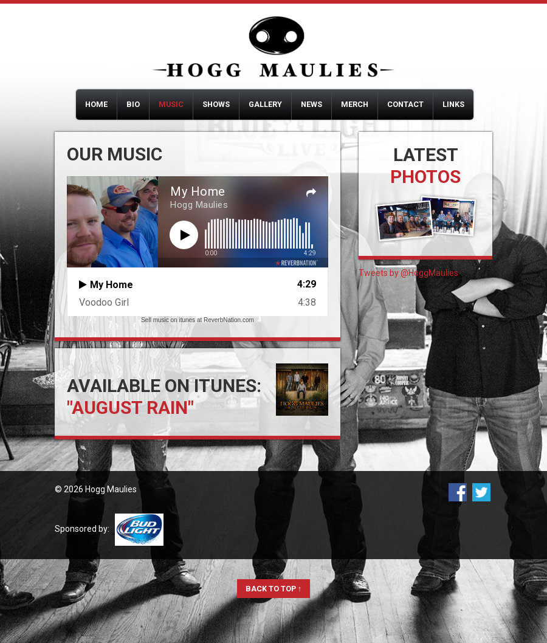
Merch (354, 104)
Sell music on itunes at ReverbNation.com (197, 320)
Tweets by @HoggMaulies (408, 273)
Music (171, 104)
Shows (216, 104)
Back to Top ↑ (273, 588)
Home (96, 104)
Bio (133, 104)
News (311, 104)
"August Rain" (130, 407)
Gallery (265, 104)
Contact (405, 104)
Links (453, 104)
